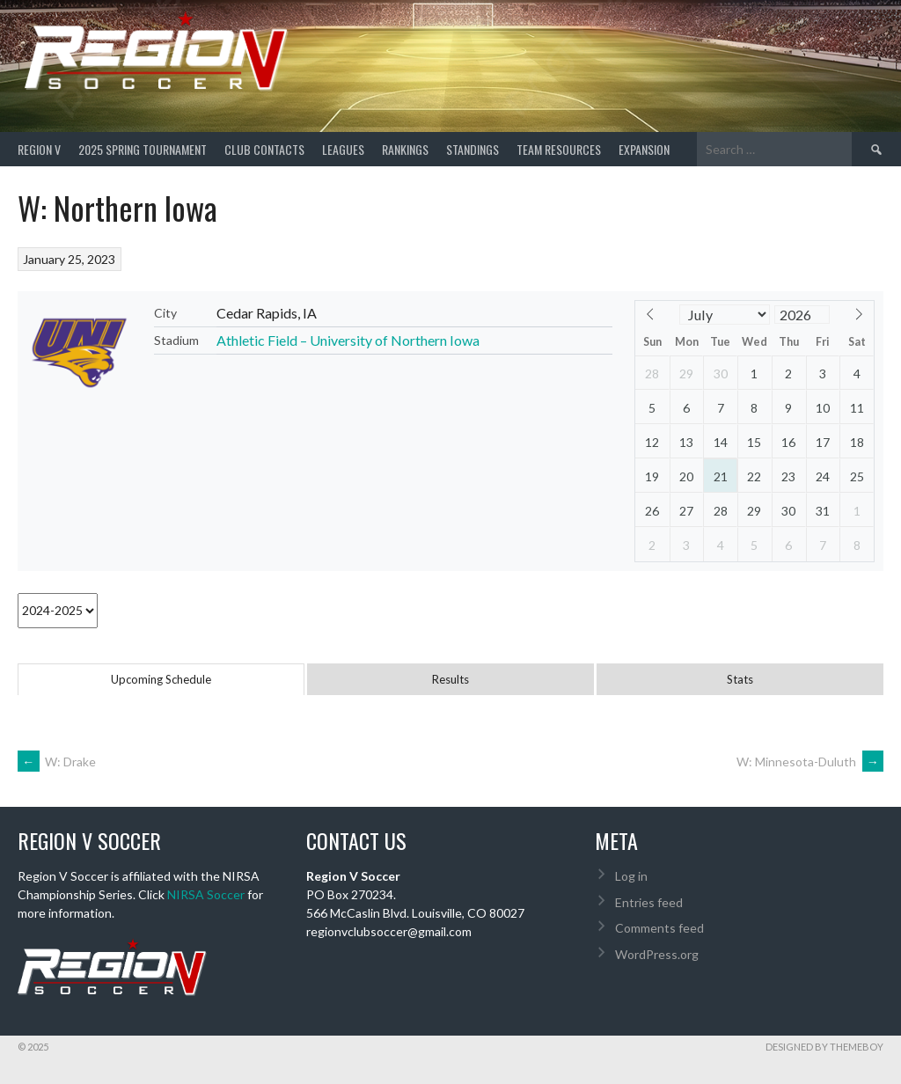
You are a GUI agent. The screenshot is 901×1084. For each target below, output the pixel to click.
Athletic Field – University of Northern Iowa (348, 340)
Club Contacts (264, 149)
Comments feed (659, 927)
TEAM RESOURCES (558, 149)
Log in (631, 875)
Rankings (405, 149)
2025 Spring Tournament (142, 149)
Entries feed (649, 902)
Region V (39, 149)
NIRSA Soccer (206, 894)
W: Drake (57, 761)
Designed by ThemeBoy (824, 1046)
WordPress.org (657, 954)
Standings (472, 149)
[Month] (725, 314)
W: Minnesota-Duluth (809, 761)
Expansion (644, 149)
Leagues (343, 149)
